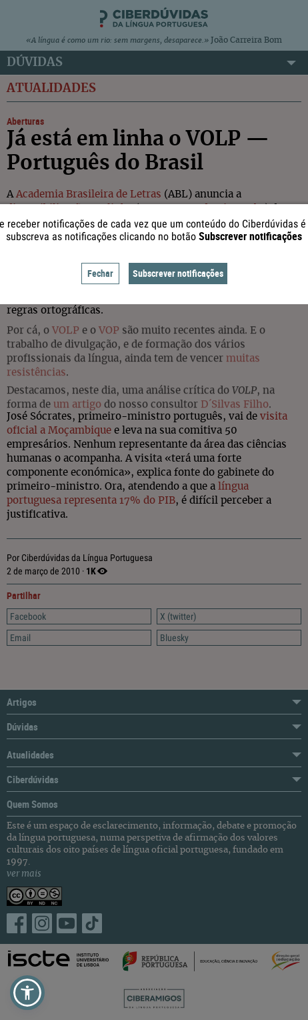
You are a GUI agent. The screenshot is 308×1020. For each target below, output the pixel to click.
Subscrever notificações (178, 273)
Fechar (100, 273)
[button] (27, 993)
